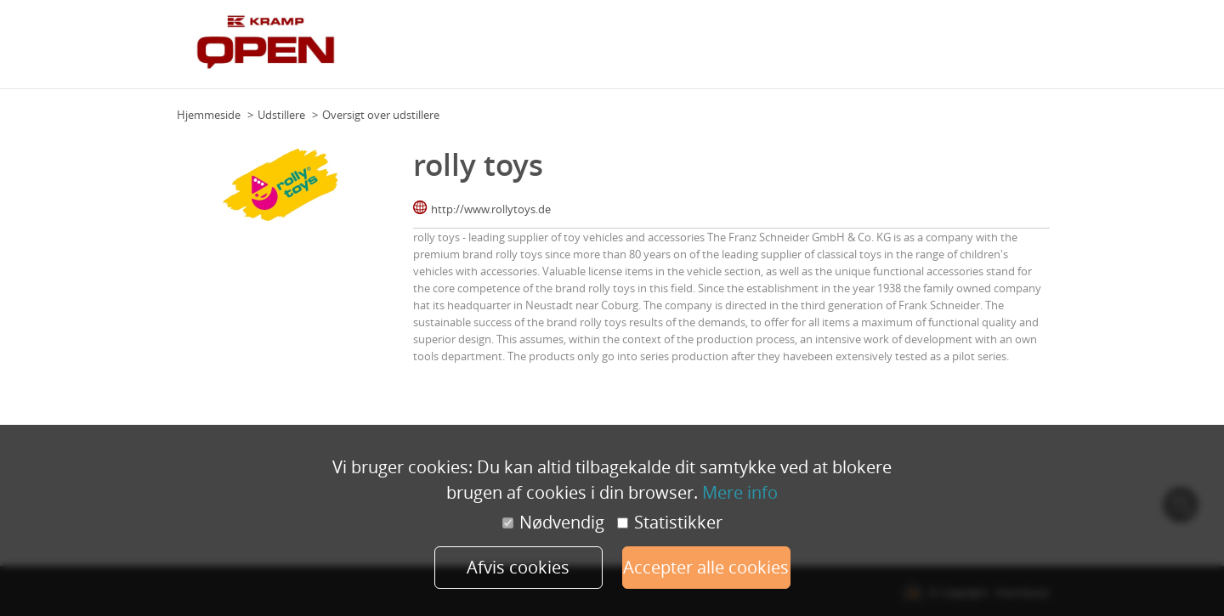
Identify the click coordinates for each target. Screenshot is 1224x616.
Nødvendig (553, 522)
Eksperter (808, 50)
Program (751, 50)
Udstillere (867, 50)
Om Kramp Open (675, 50)
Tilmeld (1026, 50)
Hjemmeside (209, 114)
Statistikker (669, 522)
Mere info (740, 492)
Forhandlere (965, 50)
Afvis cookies (518, 567)
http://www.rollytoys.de (491, 209)
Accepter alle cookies (706, 567)
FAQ (913, 50)
